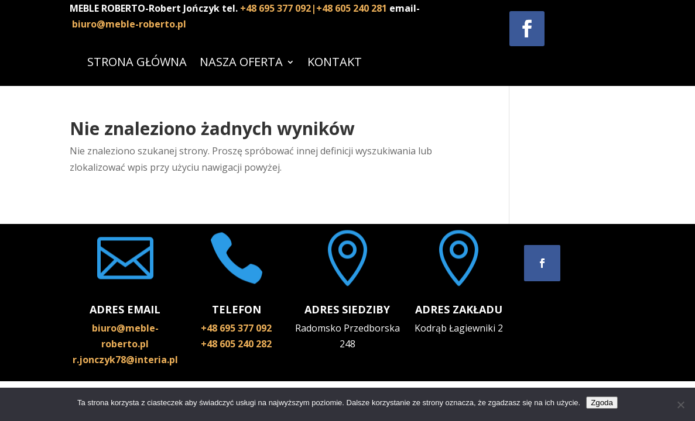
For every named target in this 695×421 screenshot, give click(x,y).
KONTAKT (334, 62)
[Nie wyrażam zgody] (680, 404)
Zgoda (602, 402)
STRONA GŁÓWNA (137, 62)
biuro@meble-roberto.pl (129, 24)
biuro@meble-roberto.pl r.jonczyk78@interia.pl (125, 344)
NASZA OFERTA (241, 62)
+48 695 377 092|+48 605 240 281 (314, 8)
